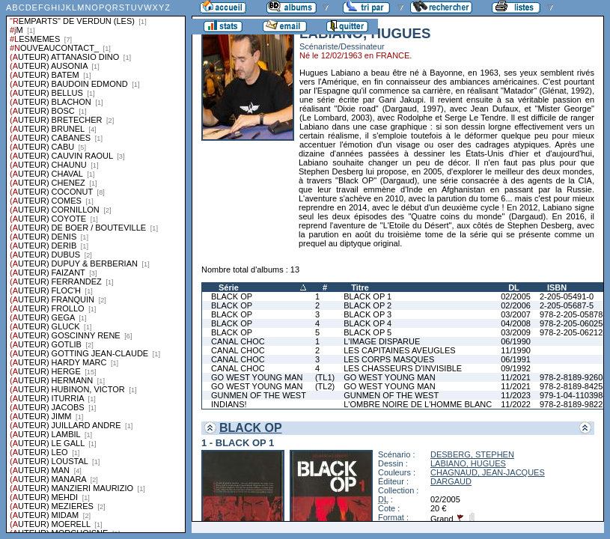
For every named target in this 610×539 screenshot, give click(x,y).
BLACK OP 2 (367, 305)
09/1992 (516, 368)
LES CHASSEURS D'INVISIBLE (403, 368)
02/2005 (516, 296)
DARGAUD (451, 481)
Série (229, 287)
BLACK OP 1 (367, 296)
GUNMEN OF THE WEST (258, 395)
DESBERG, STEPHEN (472, 454)
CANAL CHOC (238, 341)
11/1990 (516, 350)
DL (513, 287)
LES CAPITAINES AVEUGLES (399, 350)
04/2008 (516, 323)
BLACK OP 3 (367, 314)
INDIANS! (229, 404)
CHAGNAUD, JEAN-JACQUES (487, 472)
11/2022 (516, 404)
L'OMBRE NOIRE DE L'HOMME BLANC (418, 404)
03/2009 (516, 332)
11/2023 (516, 395)
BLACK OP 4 (367, 323)
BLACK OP (231, 296)
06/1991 (516, 359)
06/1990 (516, 341)
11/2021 (516, 377)
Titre (360, 287)
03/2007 (516, 314)
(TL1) (325, 377)
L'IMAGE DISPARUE (382, 341)
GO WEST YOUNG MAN (256, 377)
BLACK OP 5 (367, 332)
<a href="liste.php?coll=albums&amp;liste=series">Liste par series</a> (96, 266)
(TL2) (325, 386)
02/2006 (516, 305)
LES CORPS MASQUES (389, 359)
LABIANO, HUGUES (468, 463)
